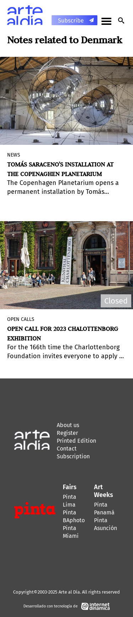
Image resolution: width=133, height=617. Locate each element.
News (13, 155)
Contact (67, 448)
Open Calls (20, 319)
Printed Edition (76, 440)
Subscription (73, 456)
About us (68, 425)
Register (67, 433)
